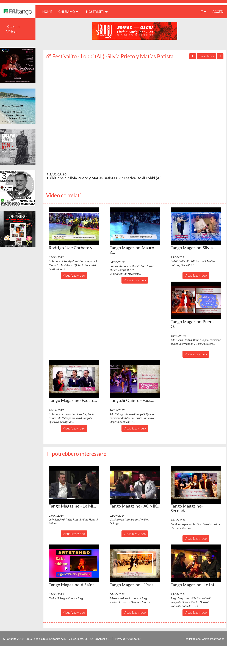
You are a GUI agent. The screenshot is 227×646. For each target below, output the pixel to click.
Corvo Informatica (213, 638)
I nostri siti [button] (96, 12)
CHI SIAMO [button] (68, 12)
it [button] (203, 12)
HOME (48, 11)
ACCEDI (218, 12)
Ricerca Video (13, 29)
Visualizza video (74, 275)
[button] (74, 226)
